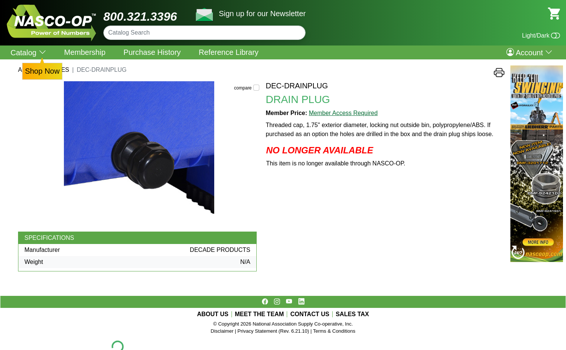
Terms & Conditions (334, 331)
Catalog (28, 52)
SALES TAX (352, 314)
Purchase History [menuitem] (152, 52)
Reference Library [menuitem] (229, 52)
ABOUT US (213, 314)
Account (529, 52)
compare (243, 88)
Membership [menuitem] (85, 52)
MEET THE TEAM (259, 314)
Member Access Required (343, 113)
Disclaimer (222, 331)
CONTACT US (309, 314)
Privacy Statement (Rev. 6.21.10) (273, 331)
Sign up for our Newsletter (262, 13)
